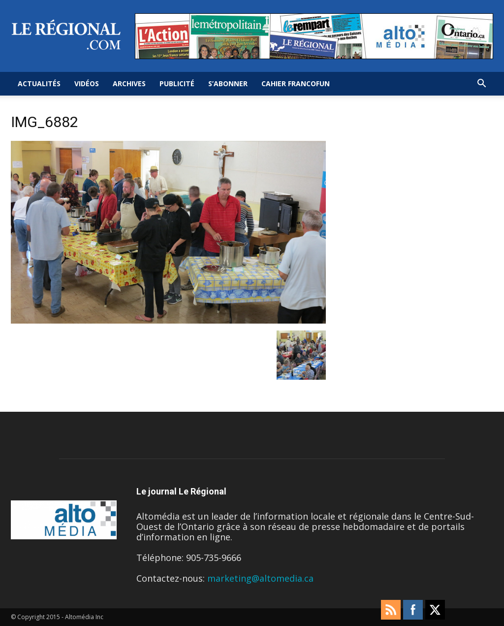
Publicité (176, 83)
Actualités (39, 83)
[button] (481, 84)
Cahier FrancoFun (295, 83)
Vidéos (86, 83)
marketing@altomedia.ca (260, 578)
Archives (129, 83)
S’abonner (228, 83)
